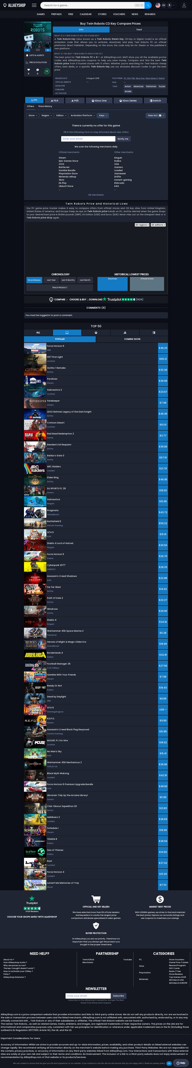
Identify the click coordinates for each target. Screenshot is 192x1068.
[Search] (148, 5)
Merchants (87, 962)
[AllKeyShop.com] (14, 5)
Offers (30, 106)
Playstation (145, 972)
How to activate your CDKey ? (18, 971)
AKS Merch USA (176, 980)
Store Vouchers (176, 959)
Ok (169, 1063)
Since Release (34, 280)
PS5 (133, 78)
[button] (184, 5)
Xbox (141, 966)
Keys (101, 115)
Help (181, 1063)
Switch (162, 78)
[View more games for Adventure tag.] (139, 87)
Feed (139, 29)
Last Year (51, 280)
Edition (60, 115)
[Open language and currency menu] (164, 5)
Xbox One (140, 78)
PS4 (129, 78)
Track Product (59, 287)
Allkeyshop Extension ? (14, 977)
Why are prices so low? (14, 965)
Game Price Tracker (178, 962)
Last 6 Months (68, 280)
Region (45, 115)
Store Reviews (176, 974)
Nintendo (143, 979)
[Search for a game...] (96, 5)
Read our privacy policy (155, 1063)
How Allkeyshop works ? (15, 962)
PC (140, 959)
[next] (48, 50)
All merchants (96, 194)
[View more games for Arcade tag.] (128, 92)
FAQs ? (6, 974)
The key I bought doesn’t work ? (19, 968)
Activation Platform (81, 115)
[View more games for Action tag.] (128, 87)
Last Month (85, 280)
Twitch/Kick (88, 959)
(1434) (123, 299)
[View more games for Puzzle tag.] (162, 87)
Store (31, 115)
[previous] (27, 50)
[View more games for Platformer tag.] (151, 87)
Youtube (127, 959)
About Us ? (8, 959)
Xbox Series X (152, 78)
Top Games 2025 (177, 977)
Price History (45, 106)
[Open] (34, 5)
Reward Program (177, 965)
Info (81, 29)
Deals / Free (175, 971)
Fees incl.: (154, 115)
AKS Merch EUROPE (178, 983)
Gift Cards (174, 968)
